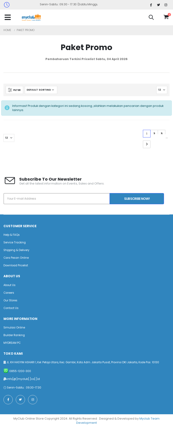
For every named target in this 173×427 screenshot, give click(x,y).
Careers (8, 293)
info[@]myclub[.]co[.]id (23, 379)
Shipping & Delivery (16, 250)
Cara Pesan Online (16, 258)
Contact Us (11, 308)
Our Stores (10, 300)
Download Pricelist (15, 265)
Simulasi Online (14, 327)
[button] (151, 18)
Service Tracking (14, 242)
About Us (9, 285)
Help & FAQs (11, 235)
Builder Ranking (14, 335)
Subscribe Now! (137, 198)
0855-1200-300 (20, 371)
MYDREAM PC (12, 343)
